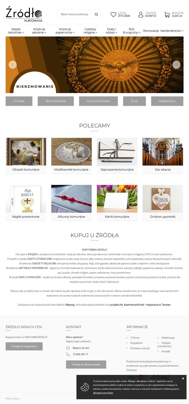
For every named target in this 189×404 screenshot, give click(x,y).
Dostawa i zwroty (140, 348)
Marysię (70, 304)
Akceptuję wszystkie (103, 393)
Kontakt (166, 351)
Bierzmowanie (56, 101)
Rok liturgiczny (130, 30)
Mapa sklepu (13, 398)
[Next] (176, 65)
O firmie (135, 337)
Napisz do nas (81, 348)
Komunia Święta (98, 101)
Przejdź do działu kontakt (86, 364)
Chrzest (19, 101)
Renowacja (151, 30)
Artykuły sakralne (38, 30)
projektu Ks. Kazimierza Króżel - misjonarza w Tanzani (141, 304)
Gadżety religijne (89, 30)
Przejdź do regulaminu (24, 346)
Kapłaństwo (167, 101)
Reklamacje (168, 337)
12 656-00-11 (80, 354)
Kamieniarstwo (170, 30)
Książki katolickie (14, 30)
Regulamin (136, 343)
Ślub (134, 101)
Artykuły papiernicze (64, 30)
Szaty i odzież (111, 30)
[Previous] (13, 65)
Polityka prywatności (164, 345)
